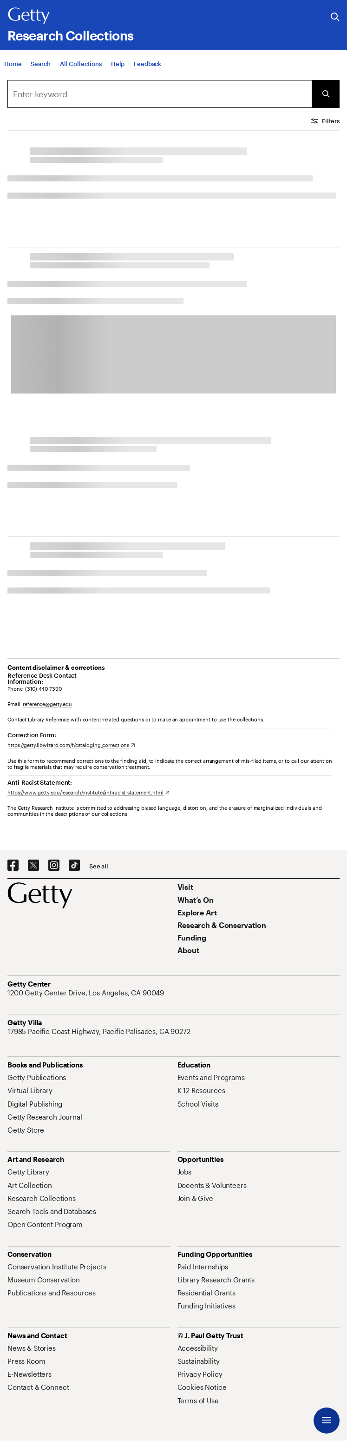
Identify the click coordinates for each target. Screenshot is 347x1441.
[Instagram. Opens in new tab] (53, 866)
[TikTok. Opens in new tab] (74, 866)
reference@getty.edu (47, 704)
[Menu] (327, 1421)
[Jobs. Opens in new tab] (184, 1171)
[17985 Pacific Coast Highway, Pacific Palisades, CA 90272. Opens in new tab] (99, 1031)
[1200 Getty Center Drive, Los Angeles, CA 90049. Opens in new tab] (86, 992)
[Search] (159, 94)
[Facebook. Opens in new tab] (13, 866)
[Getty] (28, 16)
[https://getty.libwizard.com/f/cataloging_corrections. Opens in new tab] (71, 745)
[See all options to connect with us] (98, 866)
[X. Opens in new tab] (33, 866)
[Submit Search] (326, 94)
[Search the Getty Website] (335, 17)
